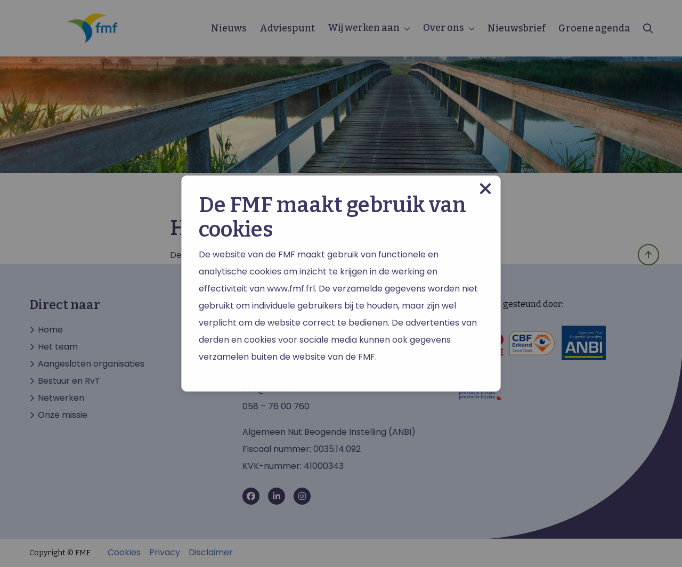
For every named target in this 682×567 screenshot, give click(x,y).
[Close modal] (485, 189)
